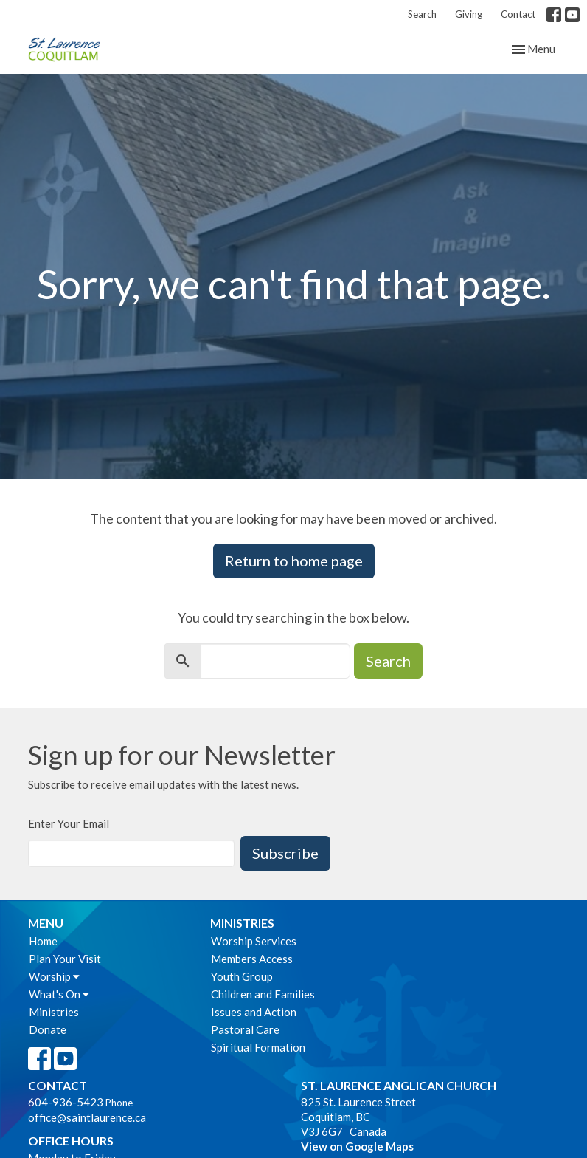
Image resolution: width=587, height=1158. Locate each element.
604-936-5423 (65, 1102)
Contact (518, 14)
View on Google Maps (357, 1146)
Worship (54, 976)
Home (43, 941)
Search (422, 14)
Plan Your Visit (65, 958)
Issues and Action (253, 1011)
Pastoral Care (245, 1029)
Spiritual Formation (258, 1047)
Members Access (252, 958)
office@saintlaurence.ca (87, 1117)
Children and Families (263, 994)
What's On (59, 994)
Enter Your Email (68, 823)
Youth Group (242, 976)
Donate (47, 1029)
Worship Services (253, 941)
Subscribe (285, 853)
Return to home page (294, 560)
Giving (468, 14)
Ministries (54, 1011)
